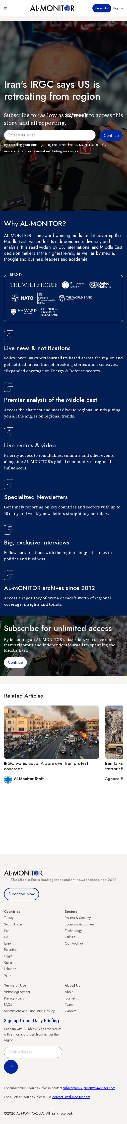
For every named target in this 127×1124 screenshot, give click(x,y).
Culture (70, 936)
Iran (6, 930)
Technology (73, 930)
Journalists (72, 998)
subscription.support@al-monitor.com (89, 1087)
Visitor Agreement (17, 991)
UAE (7, 936)
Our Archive (74, 943)
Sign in (118, 8)
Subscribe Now (21, 894)
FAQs (8, 1004)
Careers (70, 1010)
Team (69, 1004)
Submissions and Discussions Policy (29, 1010)
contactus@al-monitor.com (71, 1096)
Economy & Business (79, 924)
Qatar (8, 962)
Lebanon (10, 968)
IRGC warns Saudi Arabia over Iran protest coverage (46, 766)
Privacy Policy (14, 998)
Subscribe (101, 8)
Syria (7, 975)
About (69, 991)
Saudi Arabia (13, 924)
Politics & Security (78, 917)
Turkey (8, 917)
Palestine (10, 949)
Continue (15, 662)
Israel (7, 943)
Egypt (8, 956)
